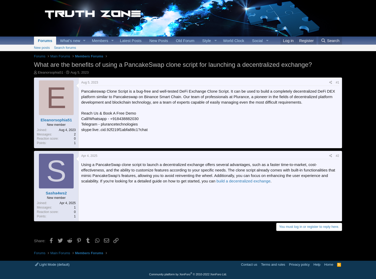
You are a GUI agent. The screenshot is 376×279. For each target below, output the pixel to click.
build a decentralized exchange (243, 181)
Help (317, 264)
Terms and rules (273, 264)
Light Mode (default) (52, 264)
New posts (42, 48)
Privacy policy (299, 264)
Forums (45, 40)
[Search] (330, 41)
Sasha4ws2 (56, 193)
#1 (337, 82)
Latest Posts (131, 40)
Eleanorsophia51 (50, 72)
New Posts (158, 40)
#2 (337, 156)
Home (328, 264)
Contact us (249, 264)
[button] (84, 41)
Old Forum (185, 40)
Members (100, 40)
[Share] (330, 83)
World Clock (233, 40)
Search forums (65, 48)
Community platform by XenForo (188, 274)
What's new (70, 40)
